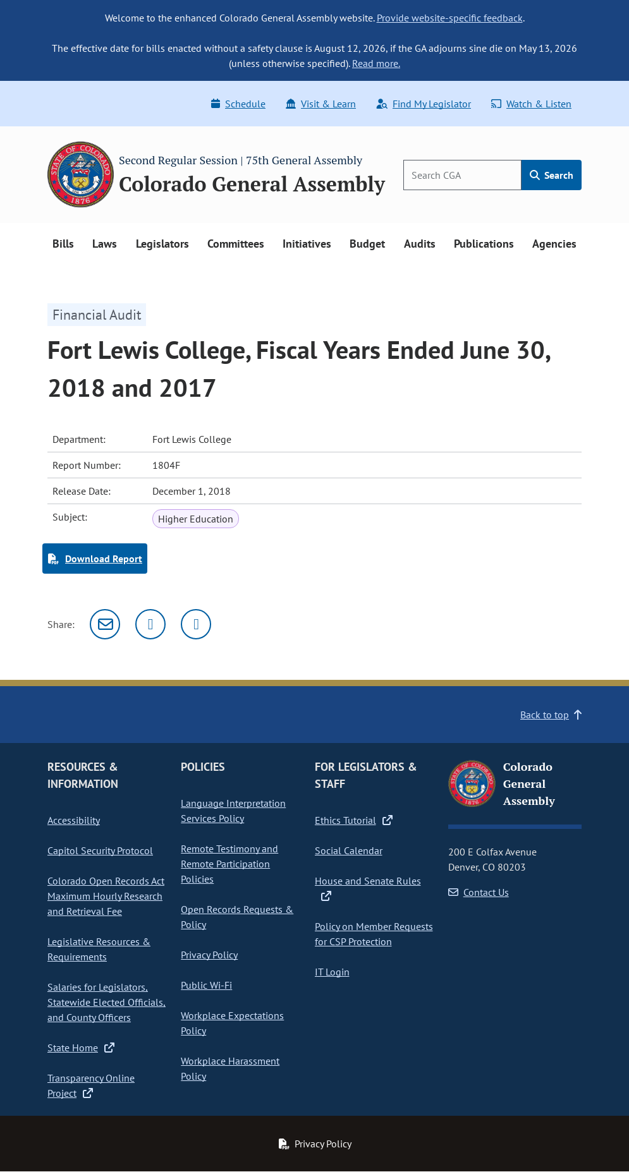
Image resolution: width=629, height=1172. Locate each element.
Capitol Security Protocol (100, 850)
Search (551, 175)
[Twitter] (150, 624)
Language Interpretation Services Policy (233, 811)
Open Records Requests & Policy (237, 917)
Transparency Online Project (91, 1085)
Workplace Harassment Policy (230, 1068)
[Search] (462, 175)
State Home (80, 1047)
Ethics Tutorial (354, 820)
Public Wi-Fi (206, 985)
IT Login (332, 971)
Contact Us (478, 892)
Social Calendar (348, 850)
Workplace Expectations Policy (232, 1023)
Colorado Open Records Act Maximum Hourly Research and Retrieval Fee (105, 895)
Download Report (94, 558)
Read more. (376, 63)
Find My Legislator (423, 103)
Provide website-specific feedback (450, 17)
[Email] (105, 624)
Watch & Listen (531, 103)
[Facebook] (196, 624)
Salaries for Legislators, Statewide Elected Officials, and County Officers (106, 1002)
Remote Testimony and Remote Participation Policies (229, 863)
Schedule (238, 103)
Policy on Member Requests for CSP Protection (374, 934)
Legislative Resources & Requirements (98, 949)
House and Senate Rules (368, 888)
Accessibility (73, 820)
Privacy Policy (209, 954)
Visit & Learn (321, 103)
